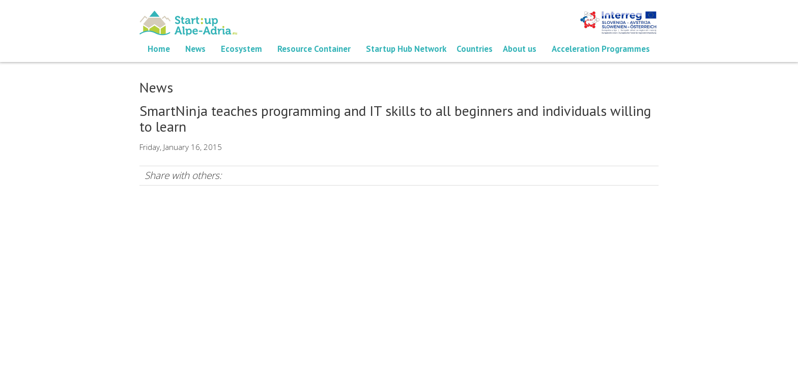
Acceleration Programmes (601, 48)
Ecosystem (241, 48)
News (195, 48)
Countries (475, 48)
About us (519, 48)
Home (159, 48)
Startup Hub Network (406, 48)
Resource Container (314, 48)
